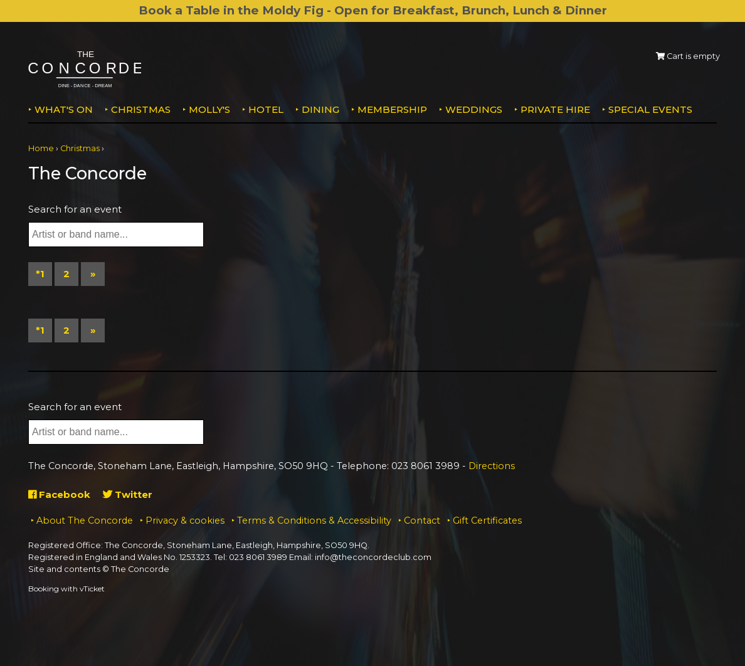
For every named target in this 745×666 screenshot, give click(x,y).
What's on (63, 109)
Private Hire (555, 109)
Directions (491, 466)
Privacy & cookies (185, 520)
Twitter (127, 494)
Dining (320, 109)
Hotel (265, 109)
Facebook (59, 494)
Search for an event (75, 209)
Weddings (473, 109)
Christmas (141, 109)
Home (41, 148)
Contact (422, 520)
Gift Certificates (487, 520)
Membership (392, 109)
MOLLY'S (209, 109)
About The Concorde (84, 520)
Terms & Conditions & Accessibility (314, 520)
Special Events (650, 109)
